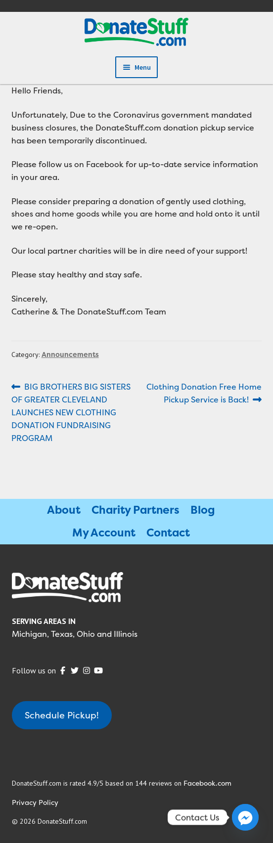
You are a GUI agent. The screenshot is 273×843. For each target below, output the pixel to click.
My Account (104, 532)
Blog (202, 509)
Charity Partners (135, 509)
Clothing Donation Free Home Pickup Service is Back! (204, 393)
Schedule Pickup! (62, 715)
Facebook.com (207, 783)
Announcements (70, 354)
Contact (168, 532)
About (64, 509)
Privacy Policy (35, 802)
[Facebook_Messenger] (245, 817)
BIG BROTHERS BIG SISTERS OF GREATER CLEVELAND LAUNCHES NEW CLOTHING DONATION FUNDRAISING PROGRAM (71, 412)
